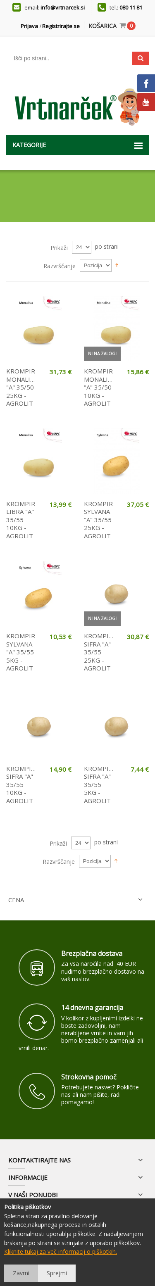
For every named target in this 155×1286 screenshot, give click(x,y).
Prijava (29, 26)
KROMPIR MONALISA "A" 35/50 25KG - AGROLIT (21, 387)
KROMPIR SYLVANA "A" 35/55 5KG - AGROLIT (20, 652)
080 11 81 (130, 7)
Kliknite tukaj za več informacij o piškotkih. (60, 1251)
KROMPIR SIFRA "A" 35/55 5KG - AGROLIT (99, 784)
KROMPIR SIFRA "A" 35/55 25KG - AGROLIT (99, 652)
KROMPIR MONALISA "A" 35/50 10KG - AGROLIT (99, 387)
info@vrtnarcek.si (63, 7)
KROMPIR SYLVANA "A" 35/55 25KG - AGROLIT (98, 519)
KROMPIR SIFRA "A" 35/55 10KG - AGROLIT (21, 784)
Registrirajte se (61, 26)
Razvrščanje (59, 266)
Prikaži (59, 248)
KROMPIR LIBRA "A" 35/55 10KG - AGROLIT (20, 519)
